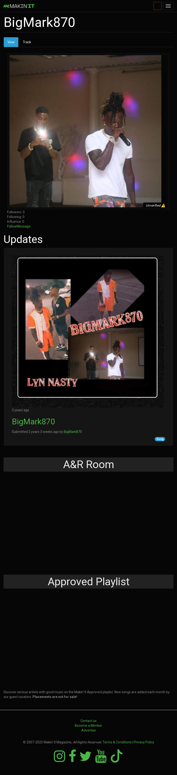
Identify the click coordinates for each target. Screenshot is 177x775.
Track (27, 42)
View (13, 43)
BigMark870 (33, 421)
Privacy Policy (144, 742)
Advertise (88, 730)
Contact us (88, 721)
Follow (12, 226)
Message (23, 226)
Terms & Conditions (117, 742)
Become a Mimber (88, 725)
